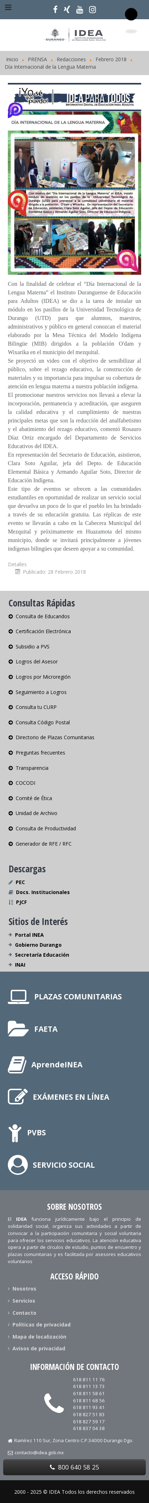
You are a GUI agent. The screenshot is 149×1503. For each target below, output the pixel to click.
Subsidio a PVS (29, 646)
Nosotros (22, 1289)
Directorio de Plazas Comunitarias (51, 737)
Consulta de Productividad (42, 828)
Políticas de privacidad (39, 1324)
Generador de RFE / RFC (40, 843)
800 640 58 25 (74, 1467)
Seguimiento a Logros (38, 692)
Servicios (21, 1300)
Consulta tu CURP (33, 707)
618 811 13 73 (89, 1386)
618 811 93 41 (89, 1407)
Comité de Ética (30, 798)
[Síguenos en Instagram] (92, 10)
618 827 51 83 (89, 1414)
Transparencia (28, 767)
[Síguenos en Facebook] (55, 10)
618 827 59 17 (89, 1421)
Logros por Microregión (40, 676)
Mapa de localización (37, 1336)
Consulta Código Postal (39, 722)
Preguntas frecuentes (37, 752)
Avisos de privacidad (36, 1348)
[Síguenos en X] (67, 10)
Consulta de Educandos (39, 617)
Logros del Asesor (33, 661)
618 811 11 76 (89, 1379)
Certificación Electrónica (40, 631)
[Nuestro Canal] (79, 10)
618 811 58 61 (89, 1393)
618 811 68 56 (89, 1400)
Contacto (22, 1312)
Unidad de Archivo (33, 813)
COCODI (22, 782)
